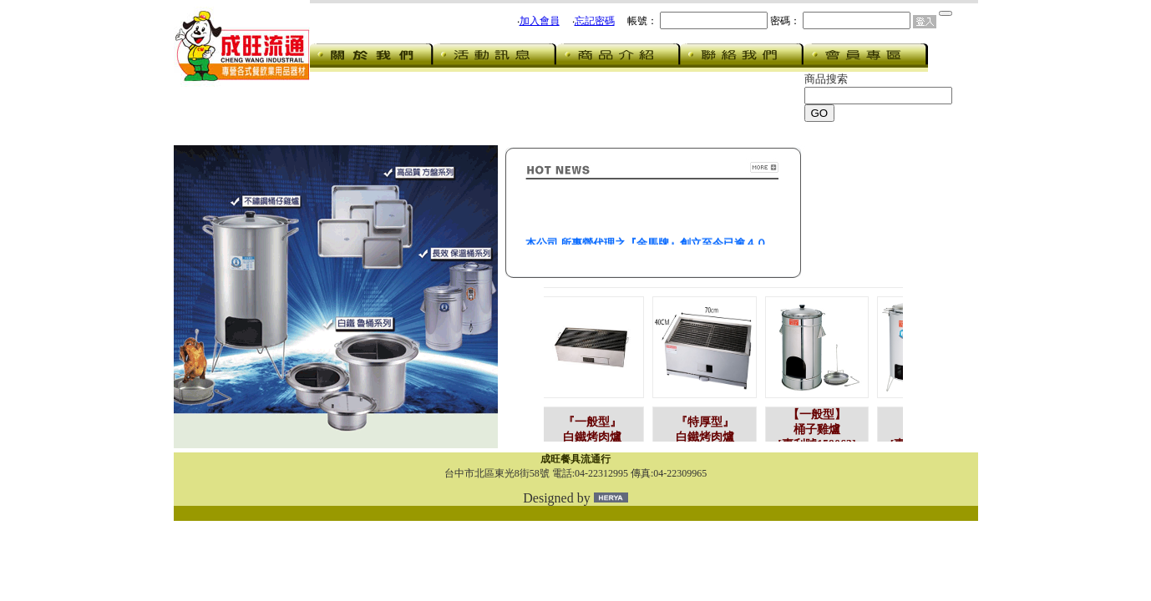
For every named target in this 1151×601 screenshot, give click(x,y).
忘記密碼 (595, 21)
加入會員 (540, 21)
